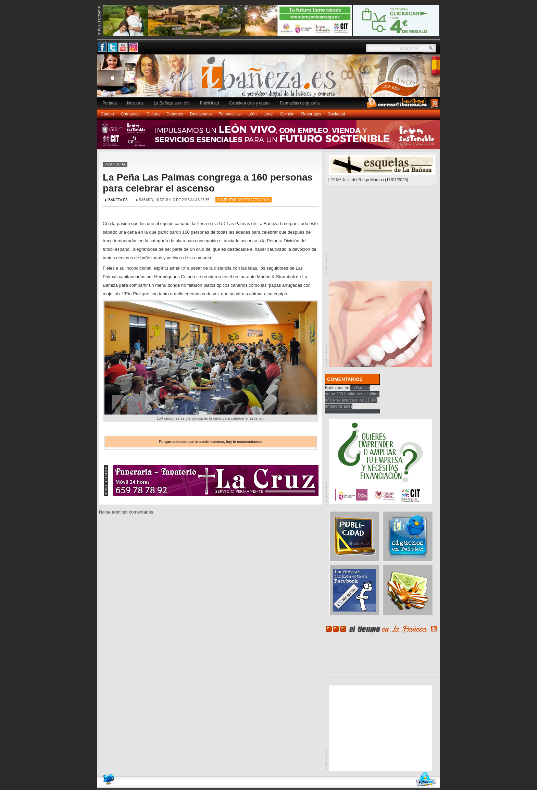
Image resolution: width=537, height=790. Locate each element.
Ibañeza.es (270, 79)
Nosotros (135, 103)
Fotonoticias (229, 114)
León (252, 114)
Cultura (153, 114)
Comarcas (130, 114)
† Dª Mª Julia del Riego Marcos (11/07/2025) (367, 179)
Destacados (201, 114)
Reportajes (311, 114)
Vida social (115, 164)
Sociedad (336, 114)
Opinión (287, 114)
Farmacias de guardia (300, 103)
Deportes (174, 114)
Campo (107, 114)
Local (269, 114)
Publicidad (209, 103)
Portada (109, 103)
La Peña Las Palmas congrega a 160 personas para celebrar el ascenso (208, 183)
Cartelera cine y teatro (249, 103)
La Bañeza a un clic (172, 103)
